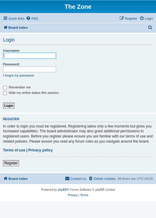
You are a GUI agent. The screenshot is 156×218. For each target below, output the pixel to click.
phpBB (62, 189)
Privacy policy (40, 150)
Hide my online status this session (31, 92)
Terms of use (14, 150)
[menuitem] (32, 18)
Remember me (17, 87)
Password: (11, 64)
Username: (11, 50)
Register (11, 163)
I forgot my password (18, 75)
